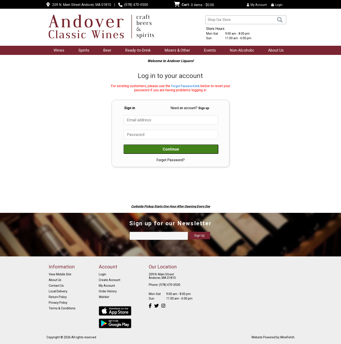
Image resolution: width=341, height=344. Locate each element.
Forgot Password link (185, 86)
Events (210, 50)
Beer (105, 50)
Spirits (82, 50)
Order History (108, 291)
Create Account (109, 280)
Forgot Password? (170, 160)
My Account (107, 285)
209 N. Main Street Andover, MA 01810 (81, 5)
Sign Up (199, 235)
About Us (274, 50)
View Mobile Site (60, 274)
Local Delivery (58, 291)
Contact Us (56, 285)
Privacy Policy (58, 302)
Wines (58, 50)
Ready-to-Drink (136, 50)
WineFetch (287, 337)
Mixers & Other (176, 50)
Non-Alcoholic (240, 50)
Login (276, 5)
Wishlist (104, 297)
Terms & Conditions (62, 308)
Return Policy (58, 297)
